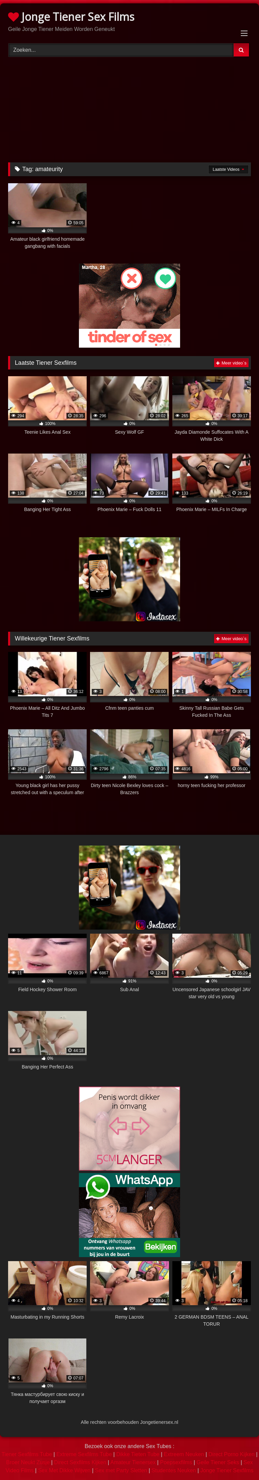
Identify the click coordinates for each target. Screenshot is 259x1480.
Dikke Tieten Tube (138, 1454)
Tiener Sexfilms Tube (26, 1454)
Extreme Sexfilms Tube (84, 1454)
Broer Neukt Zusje (28, 1462)
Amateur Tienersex (132, 1462)
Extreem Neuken (184, 1454)
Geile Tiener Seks (218, 1462)
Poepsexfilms (176, 1462)
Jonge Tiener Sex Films (71, 16)
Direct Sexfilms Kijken (80, 1462)
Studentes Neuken (173, 1470)
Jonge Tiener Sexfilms (226, 1470)
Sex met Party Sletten (121, 1470)
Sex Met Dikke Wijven (64, 1470)
